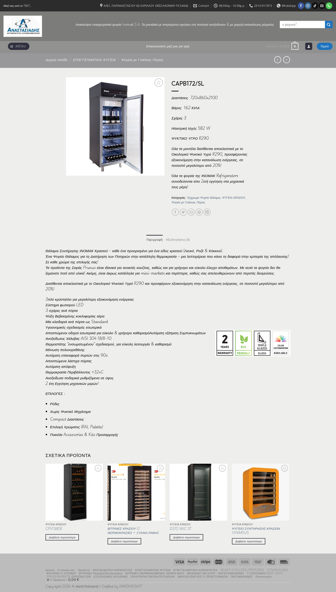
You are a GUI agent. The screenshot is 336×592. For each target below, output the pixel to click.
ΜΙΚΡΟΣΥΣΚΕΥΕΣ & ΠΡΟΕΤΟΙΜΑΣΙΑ (203, 576)
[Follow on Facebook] (301, 5)
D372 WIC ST (180, 528)
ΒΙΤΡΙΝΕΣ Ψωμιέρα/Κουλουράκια (100, 573)
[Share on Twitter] (183, 212)
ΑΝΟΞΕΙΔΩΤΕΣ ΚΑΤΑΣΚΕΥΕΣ (113, 569)
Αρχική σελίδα (56, 60)
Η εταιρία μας (66, 569)
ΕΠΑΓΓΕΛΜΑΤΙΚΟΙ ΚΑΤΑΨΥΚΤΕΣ (195, 569)
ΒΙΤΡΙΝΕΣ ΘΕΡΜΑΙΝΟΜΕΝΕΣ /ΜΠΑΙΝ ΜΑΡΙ (154, 573)
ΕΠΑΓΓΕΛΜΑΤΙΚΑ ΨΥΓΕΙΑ (94, 60)
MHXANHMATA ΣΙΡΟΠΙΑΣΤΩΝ (69, 576)
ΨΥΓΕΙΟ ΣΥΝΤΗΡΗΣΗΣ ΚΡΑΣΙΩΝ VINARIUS (256, 530)
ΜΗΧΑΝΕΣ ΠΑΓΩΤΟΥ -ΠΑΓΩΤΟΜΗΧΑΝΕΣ (215, 573)
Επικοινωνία (263, 576)
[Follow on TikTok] (315, 5)
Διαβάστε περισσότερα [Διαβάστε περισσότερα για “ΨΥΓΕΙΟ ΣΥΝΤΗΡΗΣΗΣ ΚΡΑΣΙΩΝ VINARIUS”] (248, 541)
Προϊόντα (84, 569)
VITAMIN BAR (277, 569)
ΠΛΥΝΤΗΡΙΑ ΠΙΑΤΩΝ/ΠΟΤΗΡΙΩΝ (153, 576)
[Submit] (328, 24)
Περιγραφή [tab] (155, 239)
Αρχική (50, 569)
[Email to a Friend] (191, 212)
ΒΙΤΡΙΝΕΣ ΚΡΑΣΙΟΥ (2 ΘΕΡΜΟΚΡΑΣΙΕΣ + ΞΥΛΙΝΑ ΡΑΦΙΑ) (133, 530)
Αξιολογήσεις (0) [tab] (177, 239)
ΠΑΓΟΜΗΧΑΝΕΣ (242, 576)
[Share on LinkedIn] (207, 212)
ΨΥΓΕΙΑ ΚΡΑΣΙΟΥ (233, 197)
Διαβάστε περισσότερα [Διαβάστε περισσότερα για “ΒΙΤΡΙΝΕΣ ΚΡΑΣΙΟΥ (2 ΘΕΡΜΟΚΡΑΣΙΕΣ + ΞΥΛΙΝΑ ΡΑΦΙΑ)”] (124, 541)
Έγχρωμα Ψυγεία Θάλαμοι (203, 197)
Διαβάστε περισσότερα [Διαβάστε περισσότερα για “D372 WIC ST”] (186, 537)
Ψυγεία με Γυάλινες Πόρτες (142, 60)
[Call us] (329, 5)
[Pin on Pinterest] (199, 212)
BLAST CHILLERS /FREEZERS (242, 569)
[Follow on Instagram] (308, 5)
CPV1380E (54, 528)
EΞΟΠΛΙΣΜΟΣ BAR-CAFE (265, 573)
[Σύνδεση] (308, 46)
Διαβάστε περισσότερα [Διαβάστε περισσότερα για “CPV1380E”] (62, 537)
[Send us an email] (322, 5)
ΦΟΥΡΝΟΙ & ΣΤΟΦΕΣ (61, 573)
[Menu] (18, 46)
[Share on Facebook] (175, 212)
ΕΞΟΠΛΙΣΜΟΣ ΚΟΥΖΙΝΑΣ (111, 576)
